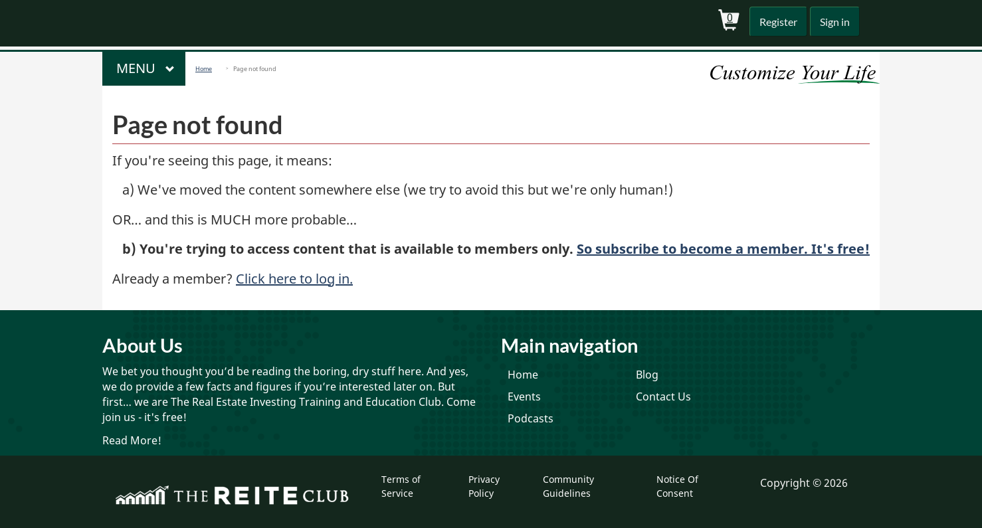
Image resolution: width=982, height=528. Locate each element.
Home (203, 68)
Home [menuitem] (523, 374)
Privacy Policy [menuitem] (484, 486)
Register (775, 21)
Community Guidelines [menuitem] (568, 486)
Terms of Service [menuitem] (401, 486)
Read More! (131, 440)
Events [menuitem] (524, 396)
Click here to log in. (294, 279)
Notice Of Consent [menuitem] (677, 486)
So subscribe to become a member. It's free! (723, 249)
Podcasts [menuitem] (530, 418)
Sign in (833, 21)
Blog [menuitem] (647, 374)
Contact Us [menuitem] (663, 396)
